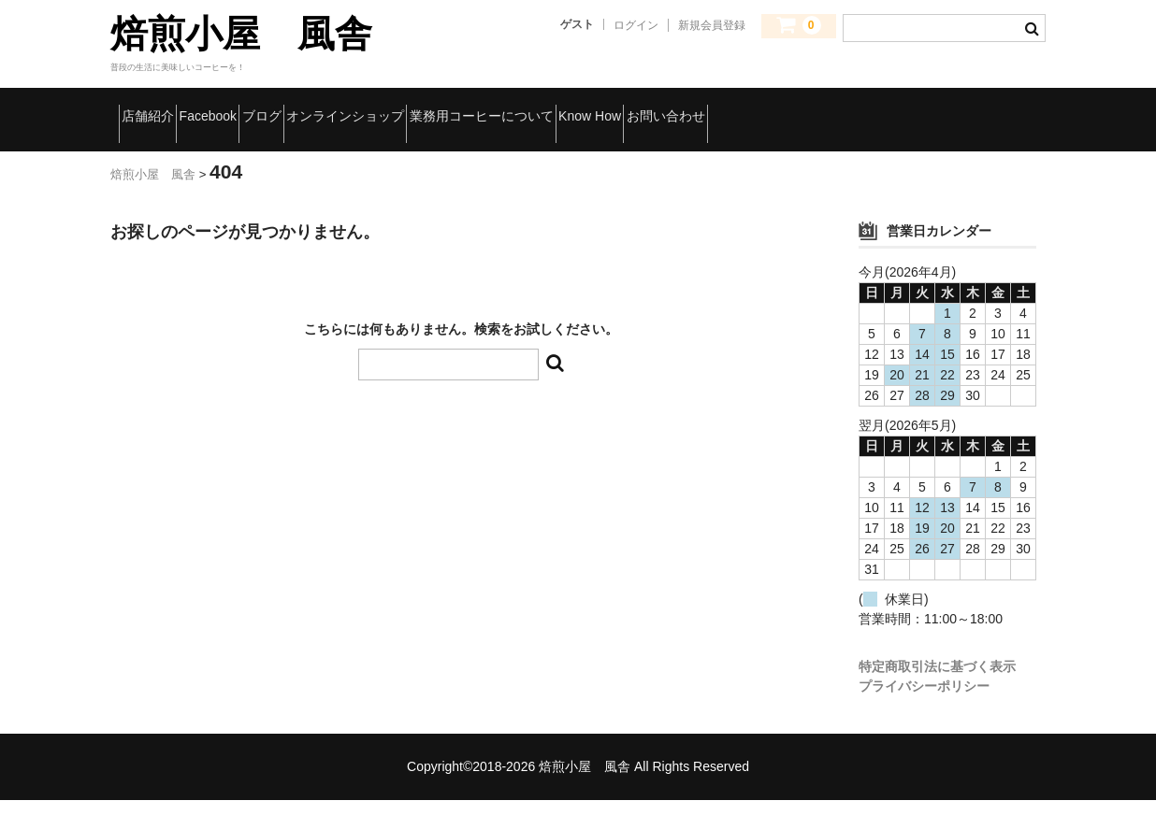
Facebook (270, 107)
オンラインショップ (503, 107)
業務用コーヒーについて (700, 107)
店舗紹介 (161, 107)
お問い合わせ (176, 146)
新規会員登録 (711, 25)
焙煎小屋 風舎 (241, 33)
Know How (865, 107)
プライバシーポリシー (924, 700)
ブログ (371, 107)
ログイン (636, 25)
